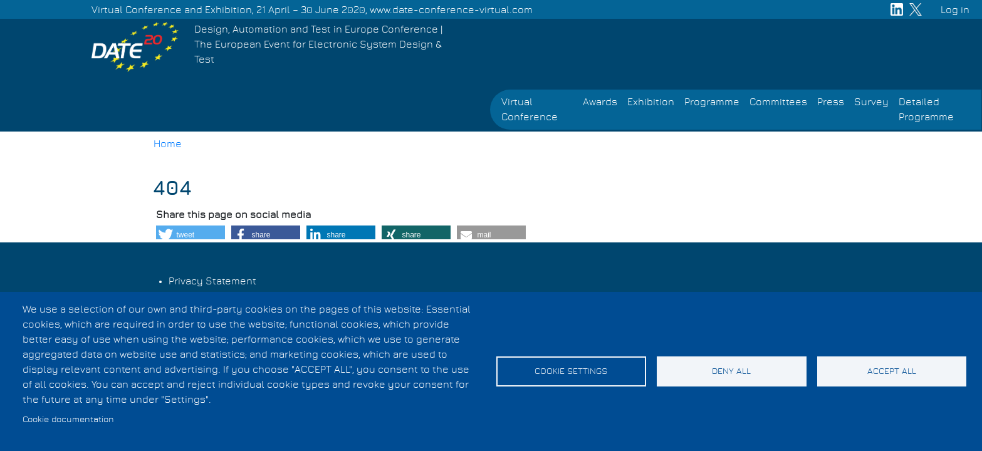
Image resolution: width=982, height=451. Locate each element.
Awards (600, 102)
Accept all (891, 371)
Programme (711, 102)
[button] (190, 235)
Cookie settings (571, 371)
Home (168, 144)
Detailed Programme (926, 109)
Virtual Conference (529, 109)
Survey (871, 102)
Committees (778, 102)
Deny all (731, 371)
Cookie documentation (68, 419)
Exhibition (650, 102)
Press (830, 102)
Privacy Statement (212, 281)
